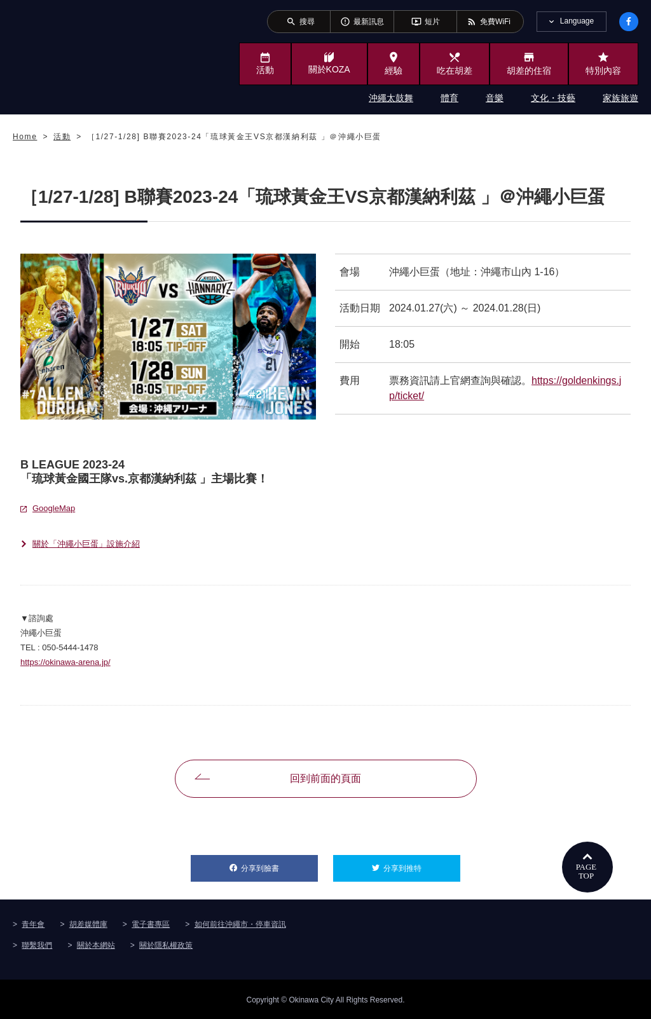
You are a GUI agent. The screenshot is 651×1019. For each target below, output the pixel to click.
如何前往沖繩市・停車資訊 (240, 923)
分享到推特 (421, 864)
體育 (449, 98)
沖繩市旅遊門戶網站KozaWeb (65, 56)
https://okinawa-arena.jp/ (65, 662)
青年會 (33, 923)
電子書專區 (151, 923)
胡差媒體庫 (88, 923)
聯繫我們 (37, 944)
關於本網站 (96, 944)
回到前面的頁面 (325, 778)
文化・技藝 (553, 98)
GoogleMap (53, 508)
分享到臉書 (279, 864)
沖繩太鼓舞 (391, 98)
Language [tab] (577, 21)
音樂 (495, 98)
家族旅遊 (620, 98)
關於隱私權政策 (166, 944)
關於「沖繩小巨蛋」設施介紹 (86, 544)
